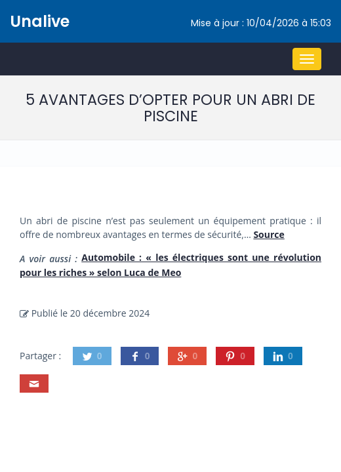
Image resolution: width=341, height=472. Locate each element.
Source (268, 234)
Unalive (40, 21)
